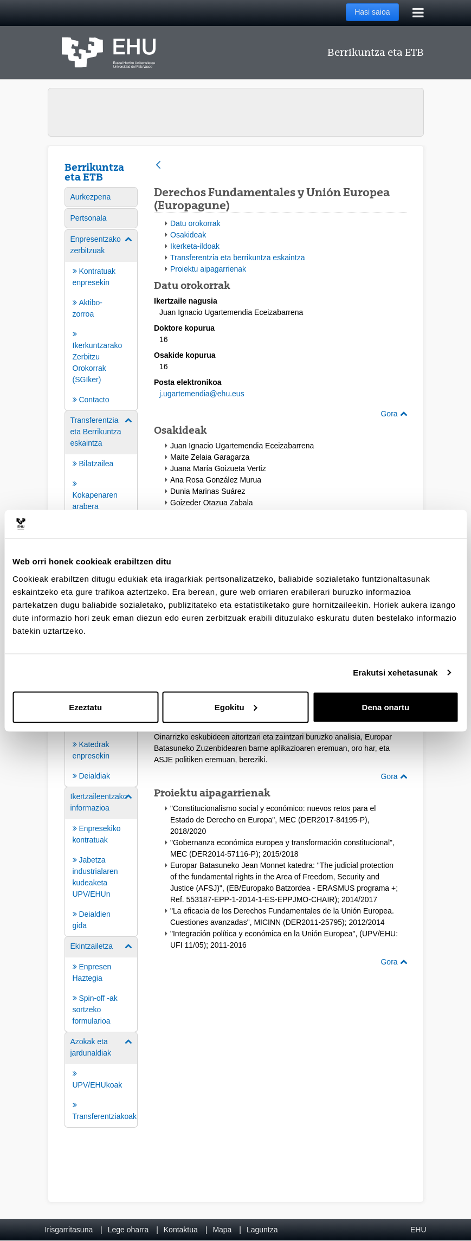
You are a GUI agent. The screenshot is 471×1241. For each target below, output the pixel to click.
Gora (393, 413)
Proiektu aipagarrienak (208, 269)
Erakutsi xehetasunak (395, 672)
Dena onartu (386, 706)
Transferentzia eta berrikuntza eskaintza (237, 257)
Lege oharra (128, 1229)
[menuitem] (101, 197)
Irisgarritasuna (69, 1229)
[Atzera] (158, 165)
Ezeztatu (85, 706)
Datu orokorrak (195, 223)
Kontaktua (181, 1229)
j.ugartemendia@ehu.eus (201, 393)
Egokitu (236, 706)
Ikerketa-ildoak (195, 246)
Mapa (221, 1229)
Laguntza (262, 1229)
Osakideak (188, 234)
